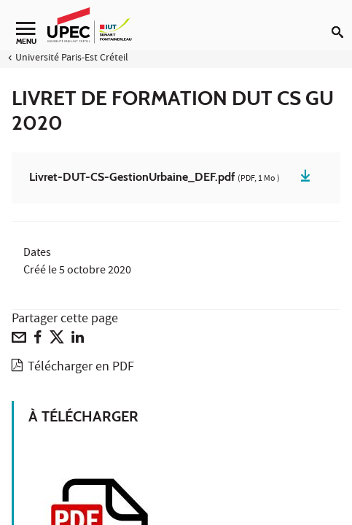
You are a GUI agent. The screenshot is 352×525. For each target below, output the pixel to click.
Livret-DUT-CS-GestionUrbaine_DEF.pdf (154, 178)
